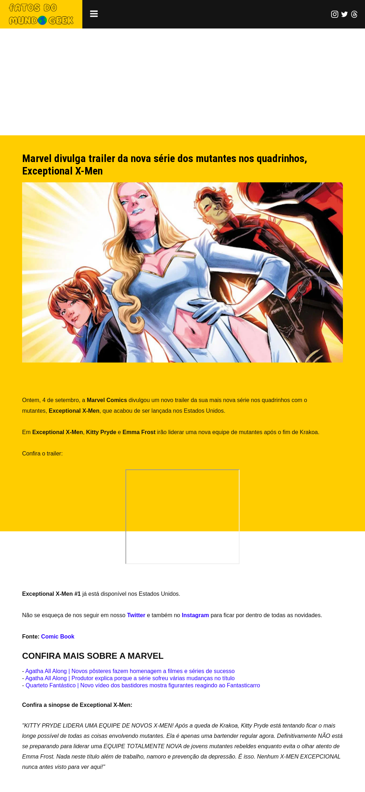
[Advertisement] (182, 82)
